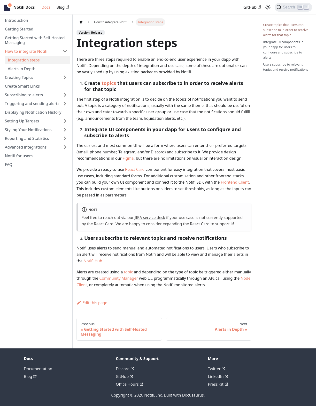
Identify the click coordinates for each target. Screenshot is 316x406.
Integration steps (24, 60)
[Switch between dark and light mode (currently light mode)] (268, 7)
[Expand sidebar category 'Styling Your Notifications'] (65, 130)
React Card (135, 169)
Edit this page (92, 302)
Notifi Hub (93, 260)
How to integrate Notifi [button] (26, 51)
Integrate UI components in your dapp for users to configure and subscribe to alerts (283, 49)
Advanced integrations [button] (25, 147)
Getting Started (19, 29)
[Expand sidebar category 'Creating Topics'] (65, 77)
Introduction (16, 20)
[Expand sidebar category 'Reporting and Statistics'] (65, 138)
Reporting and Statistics (27, 138)
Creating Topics (19, 77)
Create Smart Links (22, 86)
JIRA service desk (150, 217)
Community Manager (118, 278)
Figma (128, 158)
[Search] (293, 7)
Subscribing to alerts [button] (24, 95)
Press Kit (218, 384)
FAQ (8, 164)
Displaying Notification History (33, 112)
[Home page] (81, 22)
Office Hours (129, 384)
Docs (45, 7)
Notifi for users (19, 155)
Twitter (216, 368)
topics (108, 83)
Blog (62, 7)
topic (128, 272)
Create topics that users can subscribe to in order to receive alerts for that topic (285, 30)
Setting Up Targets (22, 121)
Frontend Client (235, 182)
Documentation (38, 368)
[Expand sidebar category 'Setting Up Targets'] (65, 121)
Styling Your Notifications (28, 129)
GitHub (252, 7)
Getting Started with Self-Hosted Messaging (35, 40)
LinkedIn (218, 376)
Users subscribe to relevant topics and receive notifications (285, 67)
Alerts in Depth (21, 68)
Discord (125, 368)
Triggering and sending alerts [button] (32, 103)
